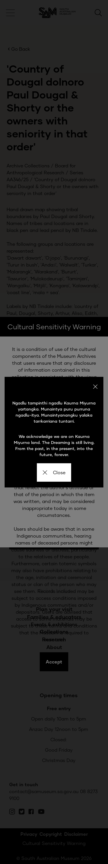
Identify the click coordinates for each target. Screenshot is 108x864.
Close (54, 472)
